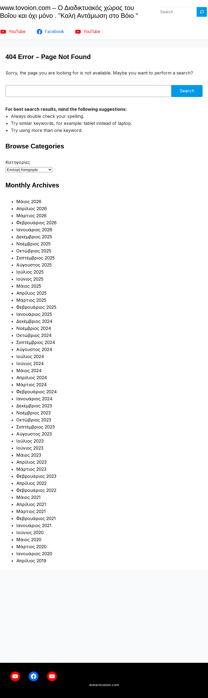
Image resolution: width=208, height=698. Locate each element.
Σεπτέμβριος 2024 (35, 342)
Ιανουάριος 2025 (34, 314)
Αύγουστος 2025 (34, 265)
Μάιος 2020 (28, 539)
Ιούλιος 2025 (30, 272)
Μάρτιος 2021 (31, 511)
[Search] (202, 12)
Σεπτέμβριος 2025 (35, 258)
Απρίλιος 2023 (31, 462)
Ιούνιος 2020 (30, 532)
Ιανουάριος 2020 (34, 553)
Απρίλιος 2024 (31, 377)
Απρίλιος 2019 (31, 560)
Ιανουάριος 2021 (33, 525)
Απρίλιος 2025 (31, 293)
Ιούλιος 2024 (30, 356)
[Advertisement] (104, 616)
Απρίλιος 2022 (31, 483)
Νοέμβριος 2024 (33, 328)
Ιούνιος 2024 (30, 363)
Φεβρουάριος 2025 (36, 307)
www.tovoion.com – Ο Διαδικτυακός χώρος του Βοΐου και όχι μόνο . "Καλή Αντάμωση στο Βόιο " (69, 11)
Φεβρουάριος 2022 (36, 490)
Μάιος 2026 (28, 201)
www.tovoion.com (104, 685)
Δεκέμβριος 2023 (34, 405)
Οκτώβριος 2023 (33, 420)
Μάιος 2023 (28, 455)
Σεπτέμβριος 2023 (35, 427)
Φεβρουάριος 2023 (36, 476)
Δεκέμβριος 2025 (34, 236)
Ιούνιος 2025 (29, 279)
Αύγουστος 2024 (34, 349)
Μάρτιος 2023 (31, 469)
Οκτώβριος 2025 (33, 251)
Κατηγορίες (17, 162)
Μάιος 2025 (28, 286)
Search (187, 90)
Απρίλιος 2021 (31, 504)
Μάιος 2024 (29, 370)
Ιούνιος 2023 (29, 448)
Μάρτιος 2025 (31, 300)
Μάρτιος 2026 (31, 215)
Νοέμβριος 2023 (33, 412)
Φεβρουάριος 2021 (36, 518)
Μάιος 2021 (28, 497)
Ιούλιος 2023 (30, 441)
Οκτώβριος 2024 (34, 335)
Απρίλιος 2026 (31, 208)
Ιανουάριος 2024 (34, 398)
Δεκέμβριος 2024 (34, 321)
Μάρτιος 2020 (31, 546)
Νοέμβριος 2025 (33, 243)
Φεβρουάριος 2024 (36, 391)
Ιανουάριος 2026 (34, 229)
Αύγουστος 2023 (34, 434)
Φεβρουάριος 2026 (36, 222)
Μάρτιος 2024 (31, 384)
